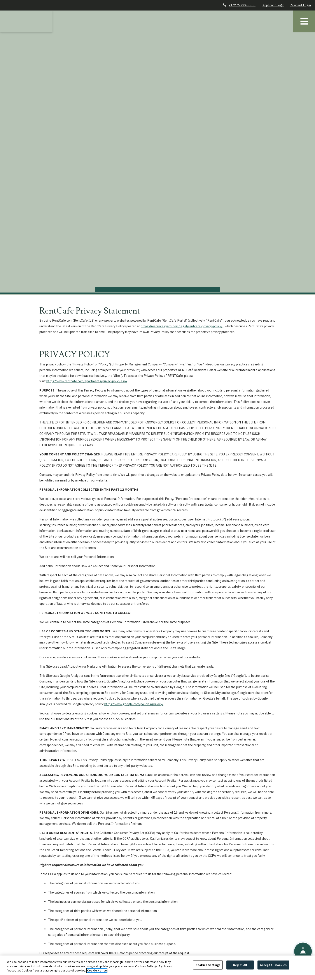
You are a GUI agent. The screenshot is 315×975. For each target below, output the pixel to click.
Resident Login (300, 5)
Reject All (240, 968)
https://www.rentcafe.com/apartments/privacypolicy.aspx (86, 381)
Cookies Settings (208, 968)
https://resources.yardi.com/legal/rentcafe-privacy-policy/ (181, 326)
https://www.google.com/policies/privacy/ (133, 704)
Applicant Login (273, 5)
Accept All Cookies (273, 968)
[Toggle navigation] (304, 21)
